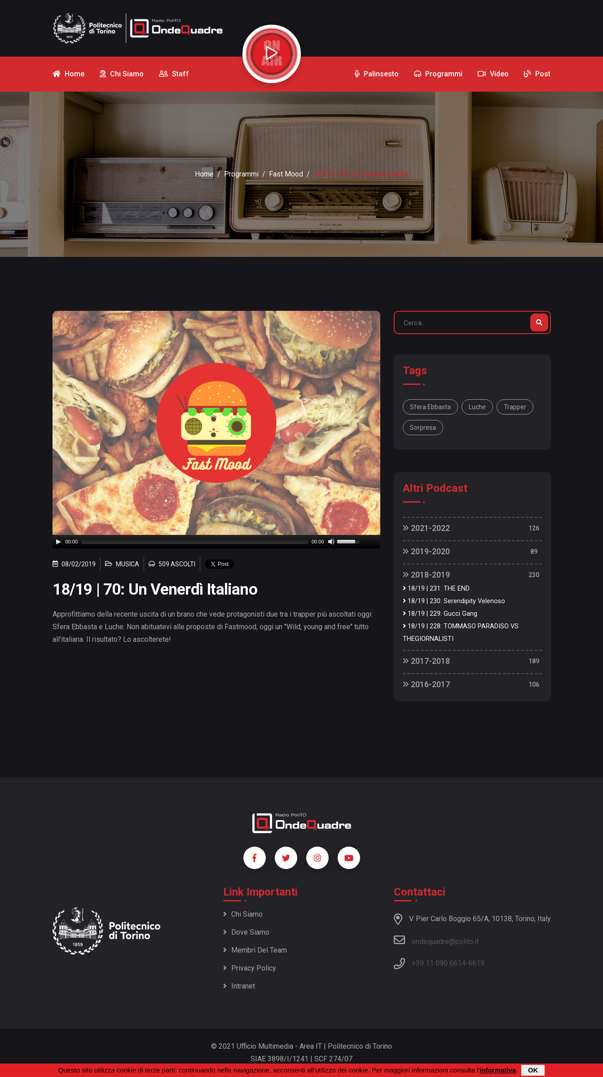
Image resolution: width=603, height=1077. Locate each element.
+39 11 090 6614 (439, 963)
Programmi (241, 174)
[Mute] (331, 541)
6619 (476, 963)
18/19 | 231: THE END (436, 588)
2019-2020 (426, 551)
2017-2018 (426, 661)
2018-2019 (426, 574)
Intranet (239, 986)
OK (533, 1070)
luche (477, 406)
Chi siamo (243, 914)
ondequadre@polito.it (436, 940)
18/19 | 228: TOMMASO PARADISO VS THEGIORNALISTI (461, 632)
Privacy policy (249, 968)
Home (204, 174)
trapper (515, 406)
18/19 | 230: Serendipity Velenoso (454, 601)
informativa (498, 1070)
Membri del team (255, 950)
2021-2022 (426, 528)
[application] (216, 541)
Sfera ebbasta (430, 406)
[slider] (194, 541)
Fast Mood (286, 174)
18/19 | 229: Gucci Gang (440, 614)
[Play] (58, 541)
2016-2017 (426, 684)
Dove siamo (246, 932)
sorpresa (423, 427)
